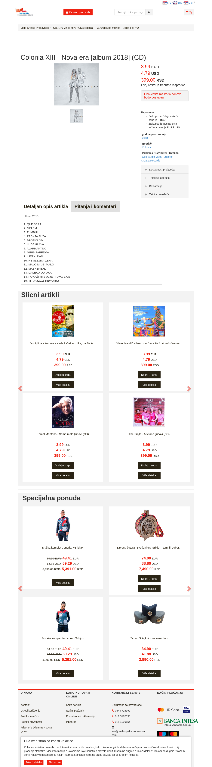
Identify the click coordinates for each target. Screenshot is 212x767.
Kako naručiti (73, 704)
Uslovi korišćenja (30, 710)
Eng (177, 2)
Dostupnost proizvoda (159, 169)
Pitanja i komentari (95, 206)
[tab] (165, 169)
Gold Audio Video (152, 156)
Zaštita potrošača (156, 194)
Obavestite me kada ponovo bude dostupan (162, 95)
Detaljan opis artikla (46, 206)
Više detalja (62, 384)
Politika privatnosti (31, 721)
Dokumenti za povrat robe (127, 704)
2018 (145, 137)
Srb (166, 2)
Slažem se (54, 762)
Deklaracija (153, 186)
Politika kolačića (30, 716)
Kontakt (25, 704)
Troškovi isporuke (157, 177)
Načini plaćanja (75, 710)
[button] (20, 388)
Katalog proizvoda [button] (78, 12)
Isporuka (71, 721)
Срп (188, 2)
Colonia (146, 147)
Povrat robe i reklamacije (80, 716)
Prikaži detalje (34, 762)
